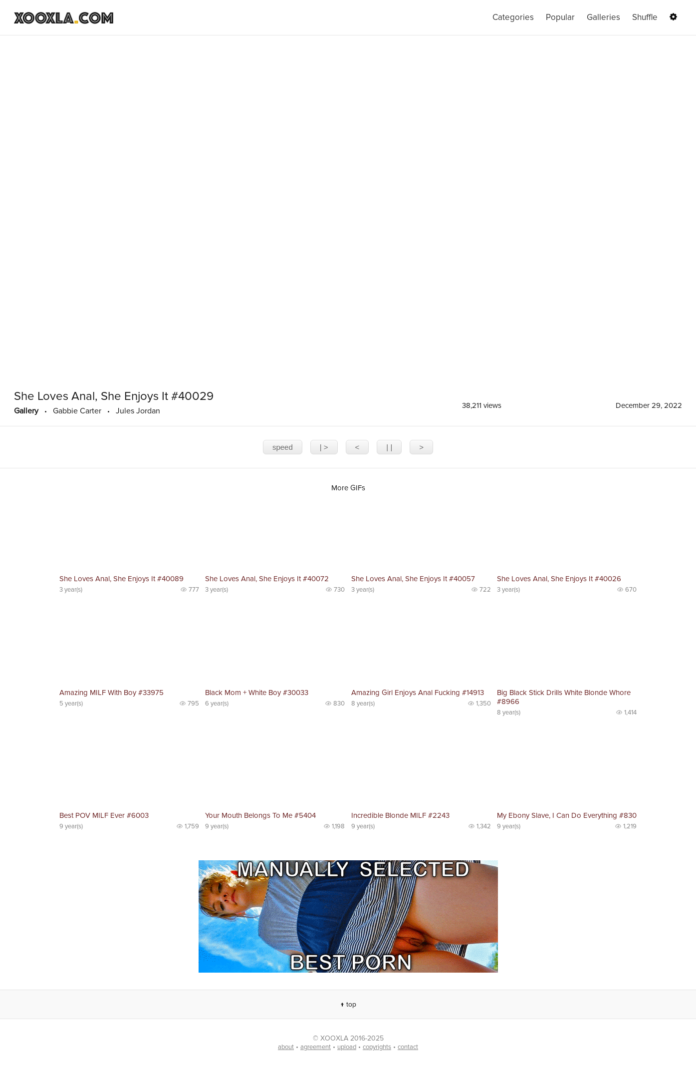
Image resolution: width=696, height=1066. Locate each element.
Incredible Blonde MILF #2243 (400, 815)
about (286, 1047)
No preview (129, 535)
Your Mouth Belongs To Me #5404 (260, 815)
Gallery (26, 411)
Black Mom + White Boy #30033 (256, 692)
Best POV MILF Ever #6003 (104, 815)
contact (408, 1047)
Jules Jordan (138, 411)
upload (346, 1047)
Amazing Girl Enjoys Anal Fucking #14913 (417, 692)
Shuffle (645, 17)
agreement (315, 1047)
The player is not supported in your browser (348, 209)
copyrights (377, 1047)
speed (282, 447)
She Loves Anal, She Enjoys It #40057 (413, 578)
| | (389, 447)
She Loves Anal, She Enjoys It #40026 (559, 578)
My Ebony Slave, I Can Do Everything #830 (567, 815)
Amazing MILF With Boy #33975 (111, 692)
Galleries (603, 17)
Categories (513, 17)
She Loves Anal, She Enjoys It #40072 (267, 578)
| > (324, 447)
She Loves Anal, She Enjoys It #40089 (121, 578)
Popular (560, 17)
